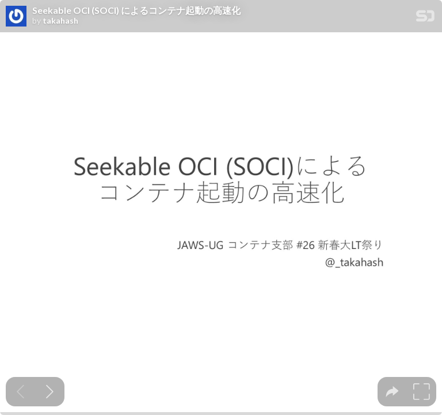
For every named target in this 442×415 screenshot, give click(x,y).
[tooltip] (392, 392)
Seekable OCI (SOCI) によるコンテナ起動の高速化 (136, 10)
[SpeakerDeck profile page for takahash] (16, 17)
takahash (60, 21)
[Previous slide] (20, 392)
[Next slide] (50, 392)
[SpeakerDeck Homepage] (425, 18)
